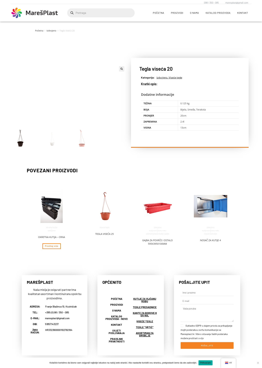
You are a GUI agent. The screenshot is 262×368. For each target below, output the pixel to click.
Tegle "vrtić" (145, 327)
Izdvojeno (51, 30)
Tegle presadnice (145, 307)
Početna (158, 12)
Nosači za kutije (210, 234)
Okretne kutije (51, 227)
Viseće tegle (175, 77)
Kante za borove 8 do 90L (145, 314)
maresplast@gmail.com (236, 2)
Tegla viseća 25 (104, 233)
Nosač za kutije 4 (210, 240)
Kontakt (242, 12)
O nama (194, 12)
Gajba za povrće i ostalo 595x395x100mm (157, 242)
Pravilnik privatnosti (116, 340)
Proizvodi (177, 12)
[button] (121, 69)
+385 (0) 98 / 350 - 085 (57, 312)
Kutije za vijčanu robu (157, 230)
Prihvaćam (205, 362)
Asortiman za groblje (145, 334)
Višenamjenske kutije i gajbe (157, 234)
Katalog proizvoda (218, 12)
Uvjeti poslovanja (117, 332)
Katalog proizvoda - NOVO (116, 317)
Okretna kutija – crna (51, 237)
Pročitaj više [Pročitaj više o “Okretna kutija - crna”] (51, 246)
